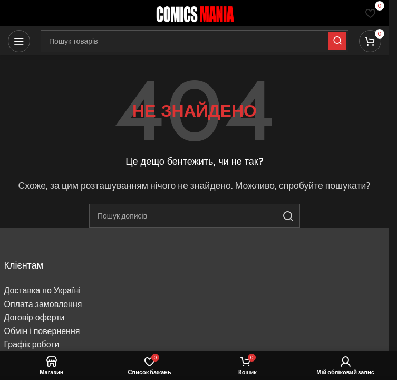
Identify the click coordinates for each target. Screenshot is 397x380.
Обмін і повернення (42, 331)
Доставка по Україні (42, 291)
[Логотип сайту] (194, 12)
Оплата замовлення (43, 304)
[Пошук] (194, 216)
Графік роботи (32, 344)
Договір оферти (34, 317)
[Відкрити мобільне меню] (19, 41)
